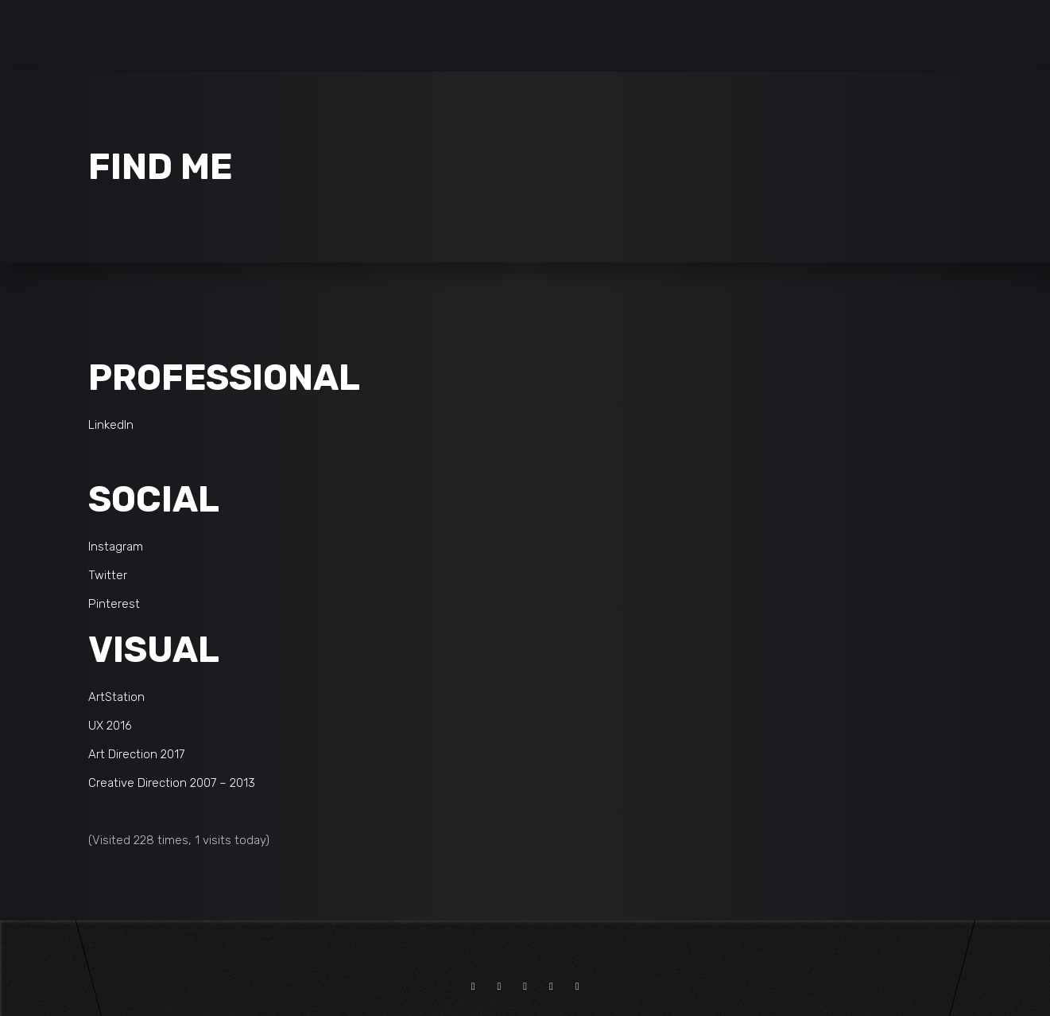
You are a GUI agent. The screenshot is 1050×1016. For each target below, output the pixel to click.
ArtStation (116, 697)
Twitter (107, 575)
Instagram (115, 546)
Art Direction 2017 (136, 754)
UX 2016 (110, 725)
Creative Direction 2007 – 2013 (171, 783)
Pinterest (114, 604)
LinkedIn (111, 425)
